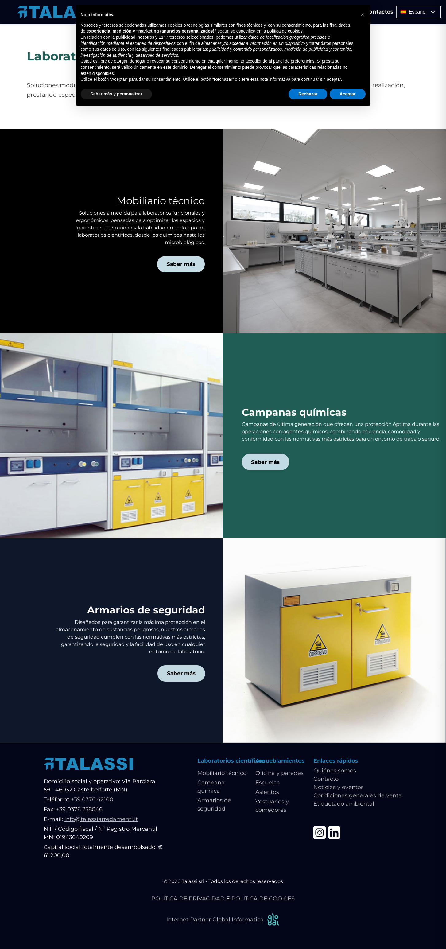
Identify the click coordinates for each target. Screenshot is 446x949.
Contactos (384, 12)
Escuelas (267, 783)
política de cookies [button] (284, 31)
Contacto (326, 779)
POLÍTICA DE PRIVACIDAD (188, 899)
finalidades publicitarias (184, 49)
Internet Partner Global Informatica (223, 920)
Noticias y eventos (338, 787)
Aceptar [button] (347, 93)
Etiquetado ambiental (343, 804)
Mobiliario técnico (221, 773)
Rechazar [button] (307, 93)
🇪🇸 (423, 12)
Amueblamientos (280, 760)
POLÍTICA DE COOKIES (263, 899)
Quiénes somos (334, 771)
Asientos (267, 792)
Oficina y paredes (279, 773)
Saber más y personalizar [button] (116, 93)
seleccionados (199, 37)
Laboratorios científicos (231, 760)
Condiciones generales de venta (357, 795)
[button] (362, 15)
